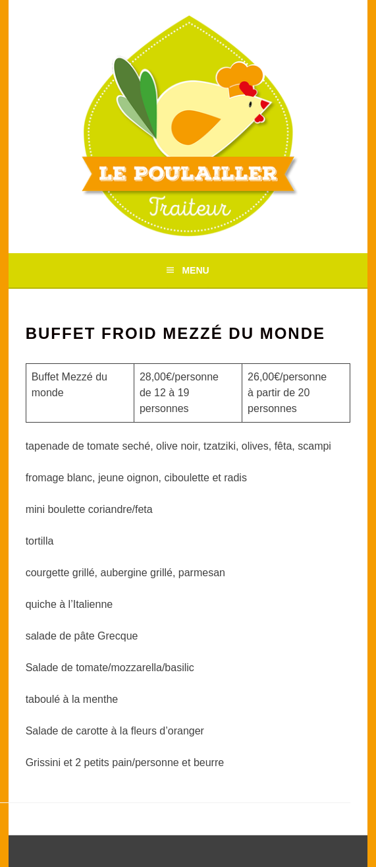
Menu (195, 270)
